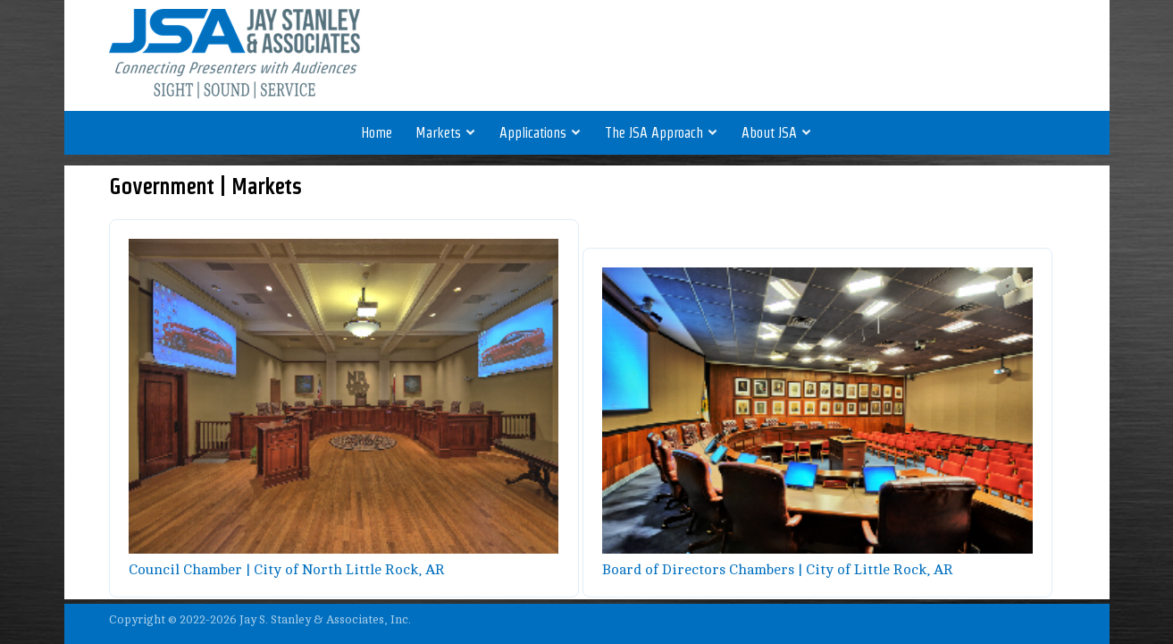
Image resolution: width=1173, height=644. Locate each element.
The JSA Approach (661, 132)
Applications (540, 132)
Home (376, 132)
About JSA (777, 132)
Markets (445, 132)
